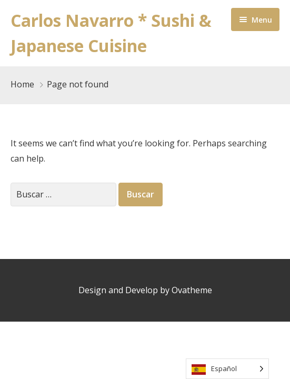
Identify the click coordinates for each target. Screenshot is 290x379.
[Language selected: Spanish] (227, 368)
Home (22, 84)
